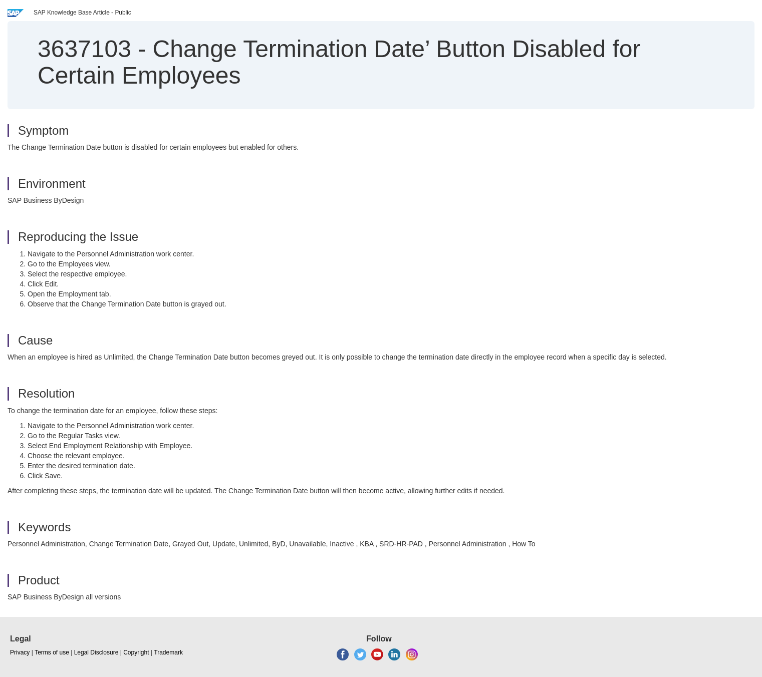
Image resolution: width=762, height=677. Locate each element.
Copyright (136, 652)
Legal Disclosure (96, 652)
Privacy (20, 652)
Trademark (168, 652)
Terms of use (52, 652)
